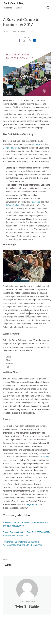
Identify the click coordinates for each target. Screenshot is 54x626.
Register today (32, 504)
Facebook (35, 202)
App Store (35, 144)
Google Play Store (11, 148)
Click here (45, 457)
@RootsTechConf (14, 205)
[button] (48, 7)
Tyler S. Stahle (11, 31)
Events (8, 565)
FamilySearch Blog (13, 3)
